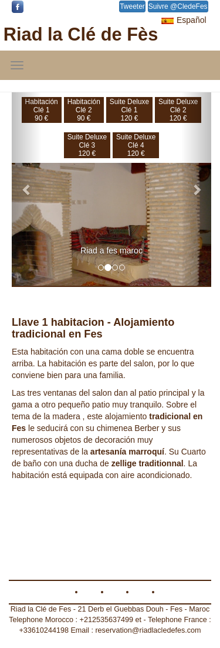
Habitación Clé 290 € (83, 110)
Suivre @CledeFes (178, 6)
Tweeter (132, 6)
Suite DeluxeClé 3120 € (87, 145)
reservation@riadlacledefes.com (148, 630)
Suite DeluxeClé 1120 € (129, 110)
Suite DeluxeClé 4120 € (135, 145)
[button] (27, 189)
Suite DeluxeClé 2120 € (178, 110)
